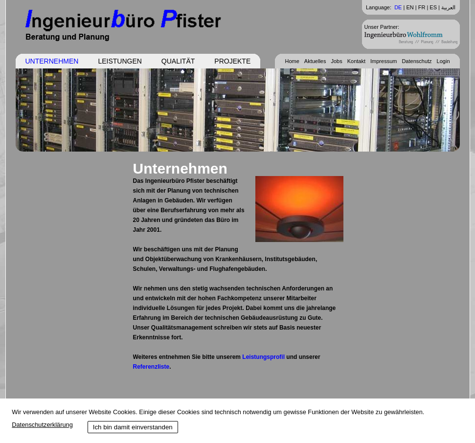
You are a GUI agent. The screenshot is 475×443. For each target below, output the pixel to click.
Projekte (232, 61)
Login (443, 61)
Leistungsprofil (263, 357)
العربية (448, 7)
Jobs (336, 61)
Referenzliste (151, 366)
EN (409, 7)
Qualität (178, 61)
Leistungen (119, 61)
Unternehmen (52, 61)
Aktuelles (315, 61)
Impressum (383, 61)
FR (422, 7)
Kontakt (356, 61)
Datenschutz (416, 61)
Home (292, 61)
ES (433, 7)
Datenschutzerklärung (42, 424)
